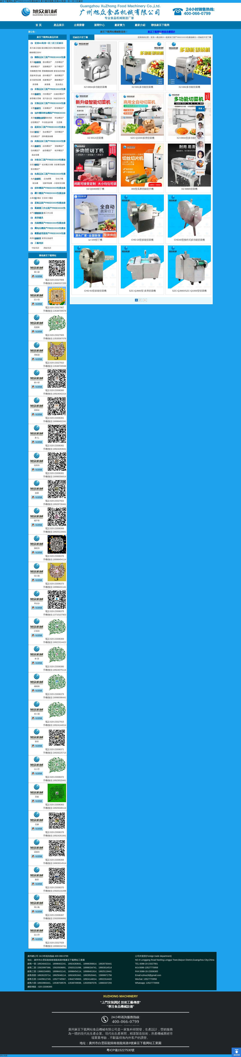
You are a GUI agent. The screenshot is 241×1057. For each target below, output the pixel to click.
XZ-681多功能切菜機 (142, 87)
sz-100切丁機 (95, 239)
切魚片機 (59, 179)
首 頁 (38, 25)
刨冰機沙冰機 (47, 165)
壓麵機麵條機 (47, 71)
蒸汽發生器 (47, 98)
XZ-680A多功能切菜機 (95, 87)
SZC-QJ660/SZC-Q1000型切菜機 (189, 290)
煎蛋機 (59, 122)
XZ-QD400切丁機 (95, 188)
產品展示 (59, 25)
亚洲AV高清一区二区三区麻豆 (49, 43)
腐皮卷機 (35, 155)
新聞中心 (99, 25)
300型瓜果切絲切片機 (142, 188)
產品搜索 (200, 172)
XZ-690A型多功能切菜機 (189, 138)
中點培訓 (35, 248)
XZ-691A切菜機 (95, 138)
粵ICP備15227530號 (120, 1050)
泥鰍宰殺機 (47, 183)
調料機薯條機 (47, 136)
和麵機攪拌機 (35, 71)
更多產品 (59, 84)
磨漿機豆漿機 (35, 98)
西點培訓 (47, 248)
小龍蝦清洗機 (59, 183)
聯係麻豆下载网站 (160, 26)
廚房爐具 (39, 217)
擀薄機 (35, 84)
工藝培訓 (39, 243)
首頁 (152, 37)
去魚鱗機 (47, 179)
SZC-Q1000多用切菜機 (142, 138)
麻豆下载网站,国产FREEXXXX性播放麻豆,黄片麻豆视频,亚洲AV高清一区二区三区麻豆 (41, 1)
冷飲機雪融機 (59, 165)
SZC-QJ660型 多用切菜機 (142, 290)
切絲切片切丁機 (204, 37)
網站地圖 (3, 1056)
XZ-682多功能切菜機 (189, 87)
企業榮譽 (79, 25)
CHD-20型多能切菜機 (142, 239)
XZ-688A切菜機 (189, 188)
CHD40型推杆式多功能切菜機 (189, 239)
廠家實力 (120, 25)
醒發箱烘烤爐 (59, 71)
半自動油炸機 (47, 122)
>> (145, 300)
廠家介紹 (140, 25)
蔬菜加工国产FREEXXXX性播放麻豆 (181, 37)
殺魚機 (35, 183)
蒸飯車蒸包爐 (35, 75)
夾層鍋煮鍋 (47, 118)
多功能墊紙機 (35, 80)
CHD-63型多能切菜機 (95, 290)
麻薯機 (47, 84)
